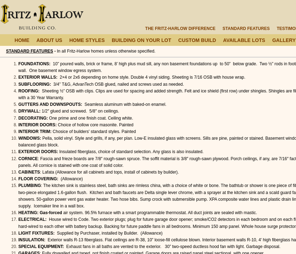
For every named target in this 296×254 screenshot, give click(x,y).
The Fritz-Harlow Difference (180, 28)
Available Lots (244, 40)
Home (21, 40)
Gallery (284, 40)
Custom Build (197, 40)
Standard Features (246, 28)
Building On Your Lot (141, 40)
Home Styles (86, 40)
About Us (49, 40)
